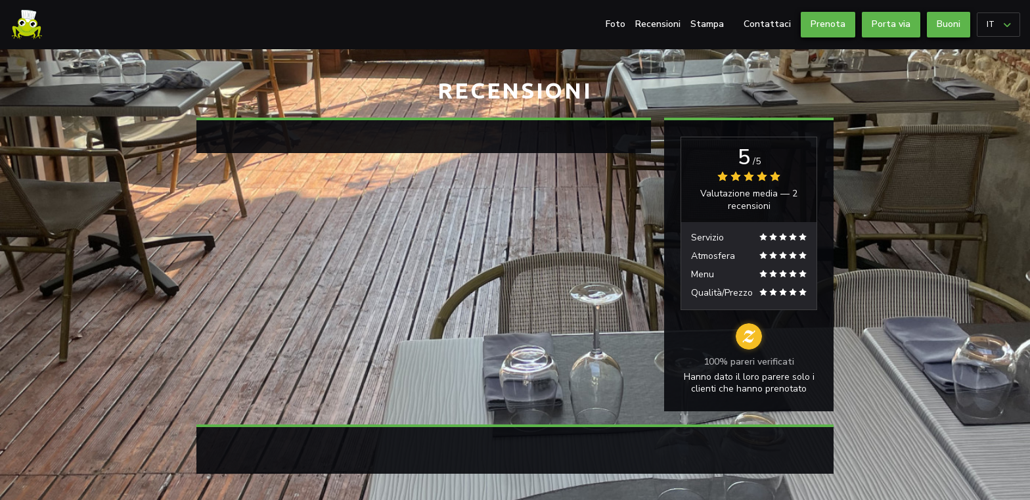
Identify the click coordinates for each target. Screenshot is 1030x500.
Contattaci (767, 24)
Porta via (891, 24)
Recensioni (658, 24)
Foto (615, 24)
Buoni (948, 24)
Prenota (828, 24)
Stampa (707, 24)
